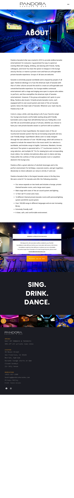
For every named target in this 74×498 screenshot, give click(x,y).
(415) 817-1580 (11, 492)
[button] (9, 380)
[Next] (70, 379)
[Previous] (3, 379)
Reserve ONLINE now (37, 258)
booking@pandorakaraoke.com (37, 251)
